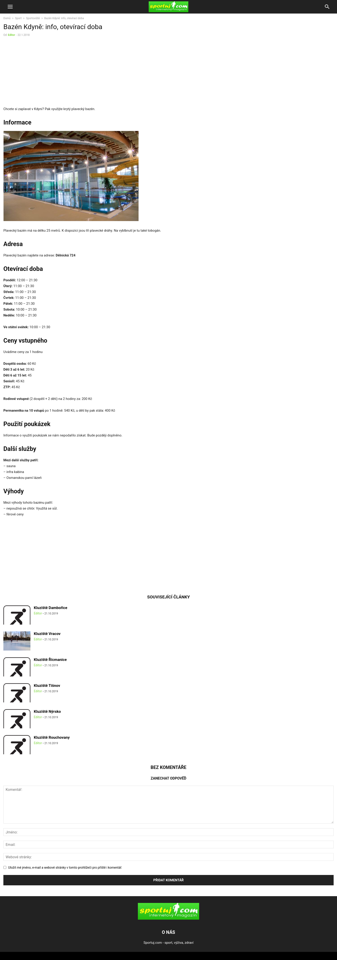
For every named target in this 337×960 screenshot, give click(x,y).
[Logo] (168, 918)
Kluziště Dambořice (50, 607)
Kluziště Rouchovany (52, 737)
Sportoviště (33, 18)
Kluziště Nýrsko (47, 711)
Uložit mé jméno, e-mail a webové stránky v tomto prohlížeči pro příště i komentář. (65, 867)
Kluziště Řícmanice (50, 659)
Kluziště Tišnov (47, 685)
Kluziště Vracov (47, 633)
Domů (7, 18)
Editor (11, 35)
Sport (18, 18)
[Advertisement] (41, 72)
